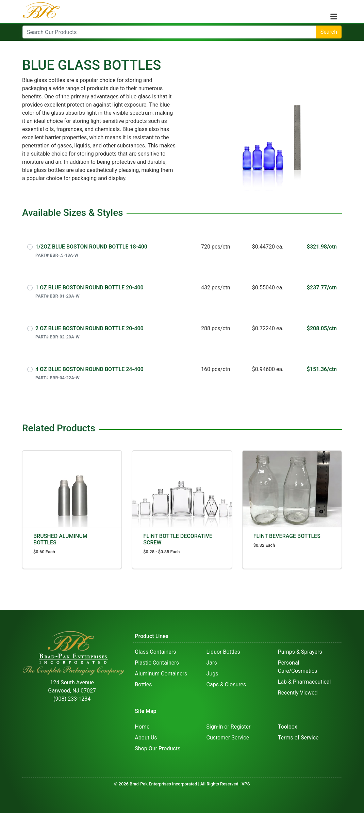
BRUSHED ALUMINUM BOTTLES (60, 539)
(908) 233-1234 (71, 699)
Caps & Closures (226, 684)
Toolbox (287, 726)
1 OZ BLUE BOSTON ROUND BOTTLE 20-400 (89, 287)
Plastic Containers (157, 662)
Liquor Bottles (223, 652)
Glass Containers (155, 652)
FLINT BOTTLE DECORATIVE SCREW (177, 539)
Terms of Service (298, 737)
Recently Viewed (298, 692)
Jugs (212, 673)
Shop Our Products (157, 748)
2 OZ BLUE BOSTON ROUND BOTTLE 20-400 (89, 328)
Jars (211, 662)
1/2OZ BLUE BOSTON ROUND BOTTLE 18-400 (91, 246)
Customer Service (227, 737)
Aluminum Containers (161, 673)
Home (142, 726)
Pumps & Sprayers (300, 652)
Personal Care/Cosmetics (297, 666)
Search (328, 32)
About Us (146, 737)
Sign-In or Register (228, 726)
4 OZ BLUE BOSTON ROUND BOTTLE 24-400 (89, 369)
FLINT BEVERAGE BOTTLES (286, 536)
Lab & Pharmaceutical (304, 682)
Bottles (143, 684)
